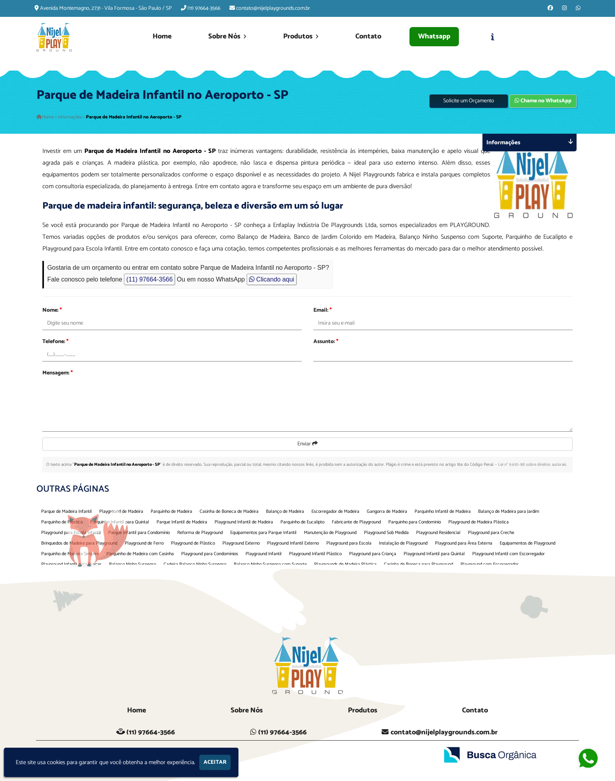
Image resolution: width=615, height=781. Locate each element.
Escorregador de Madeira (335, 511)
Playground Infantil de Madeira (244, 522)
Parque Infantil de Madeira (181, 522)
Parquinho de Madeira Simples (70, 554)
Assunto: (325, 341)
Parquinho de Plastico (62, 522)
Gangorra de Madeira (387, 511)
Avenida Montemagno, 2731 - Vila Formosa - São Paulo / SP (106, 8)
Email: (322, 310)
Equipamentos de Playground (527, 543)
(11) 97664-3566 (203, 8)
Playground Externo (241, 543)
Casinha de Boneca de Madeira (229, 511)
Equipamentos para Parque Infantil (263, 532)
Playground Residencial (438, 532)
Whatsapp (434, 36)
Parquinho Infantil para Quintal (119, 522)
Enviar (307, 444)
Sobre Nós (227, 36)
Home (162, 36)
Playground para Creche (491, 532)
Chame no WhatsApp (543, 100)
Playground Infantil (264, 554)
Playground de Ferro (144, 543)
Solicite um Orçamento (468, 100)
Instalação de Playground (403, 543)
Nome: (52, 310)
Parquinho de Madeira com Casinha (140, 554)
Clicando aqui (271, 279)
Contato (368, 36)
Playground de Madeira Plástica (478, 522)
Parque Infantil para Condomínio (139, 532)
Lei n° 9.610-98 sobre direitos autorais (532, 464)
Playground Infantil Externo (293, 543)
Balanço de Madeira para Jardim (508, 511)
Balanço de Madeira (285, 511)
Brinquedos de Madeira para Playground (79, 543)
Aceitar (215, 762)
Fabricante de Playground (356, 522)
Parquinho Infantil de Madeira (443, 511)
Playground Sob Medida (386, 532)
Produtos (300, 36)
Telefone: (55, 341)
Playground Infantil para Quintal (434, 554)
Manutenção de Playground (330, 532)
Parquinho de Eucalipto (302, 522)
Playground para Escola (348, 543)
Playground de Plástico (193, 543)
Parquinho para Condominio (414, 522)
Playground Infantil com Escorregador (508, 554)
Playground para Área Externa (463, 543)
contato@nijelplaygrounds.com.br (273, 8)
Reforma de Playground (200, 532)
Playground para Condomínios (209, 554)
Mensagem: (57, 373)
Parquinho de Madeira (171, 511)
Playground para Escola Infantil (71, 532)
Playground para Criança (372, 554)
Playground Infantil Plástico (315, 554)
